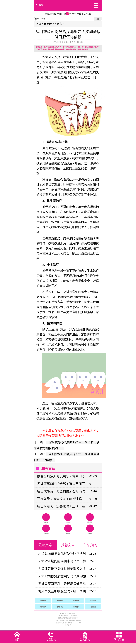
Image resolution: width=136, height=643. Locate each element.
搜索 (97, 19)
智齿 (41, 5)
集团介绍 (43, 600)
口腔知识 (68, 529)
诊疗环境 (90, 529)
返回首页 (43, 607)
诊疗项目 (46, 518)
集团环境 (60, 600)
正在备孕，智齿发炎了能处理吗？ (61, 499)
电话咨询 (51, 639)
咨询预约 (85, 639)
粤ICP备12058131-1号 (74, 623)
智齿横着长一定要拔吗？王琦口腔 (61, 506)
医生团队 (90, 518)
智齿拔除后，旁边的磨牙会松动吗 (61, 491)
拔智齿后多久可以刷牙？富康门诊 (61, 476)
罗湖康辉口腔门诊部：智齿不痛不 (61, 483)
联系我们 (93, 600)
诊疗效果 (46, 529)
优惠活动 (68, 518)
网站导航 (68, 625)
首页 (38, 23)
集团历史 (76, 600)
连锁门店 (60, 607)
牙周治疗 (49, 23)
